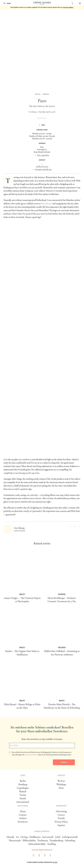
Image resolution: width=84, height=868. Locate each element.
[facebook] (34, 856)
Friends (61, 818)
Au (17, 836)
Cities (22, 775)
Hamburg (22, 784)
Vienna (22, 795)
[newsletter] (50, 856)
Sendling (51, 844)
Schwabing (70, 840)
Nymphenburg (56, 840)
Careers (61, 814)
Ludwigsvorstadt (70, 836)
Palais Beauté (46, 203)
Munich (22, 791)
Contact (23, 814)
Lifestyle (61, 775)
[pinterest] (45, 856)
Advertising (61, 811)
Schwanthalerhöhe (37, 844)
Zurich (23, 798)
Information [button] (61, 806)
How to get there (43, 155)
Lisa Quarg (33, 112)
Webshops (61, 784)
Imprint (61, 825)
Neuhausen (43, 840)
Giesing (24, 836)
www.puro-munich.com (43, 169)
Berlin (23, 780)
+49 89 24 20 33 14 (42, 166)
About (23, 811)
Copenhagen (23, 787)
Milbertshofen (29, 840)
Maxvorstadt (15, 840)
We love (61, 780)
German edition (68, 7)
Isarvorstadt (47, 836)
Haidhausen (35, 836)
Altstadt (10, 836)
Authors (23, 818)
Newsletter (23, 821)
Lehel (57, 836)
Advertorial (42, 118)
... (42, 164)
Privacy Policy (61, 821)
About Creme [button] (23, 806)
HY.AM (54, 862)
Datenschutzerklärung (31, 755)
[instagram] (39, 856)
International (23, 801)
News (61, 787)
